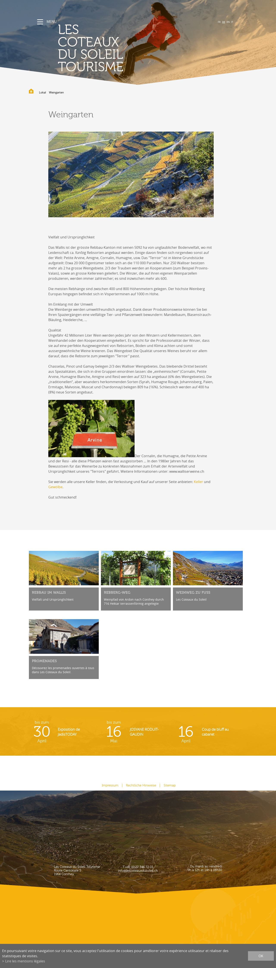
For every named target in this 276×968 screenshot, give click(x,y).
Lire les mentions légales (25, 961)
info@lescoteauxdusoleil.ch (138, 871)
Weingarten (56, 92)
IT (232, 21)
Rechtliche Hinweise (141, 785)
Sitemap (170, 785)
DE (223, 21)
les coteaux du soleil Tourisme (91, 48)
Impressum (110, 785)
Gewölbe (55, 487)
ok (261, 956)
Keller (198, 481)
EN (228, 21)
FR (219, 21)
